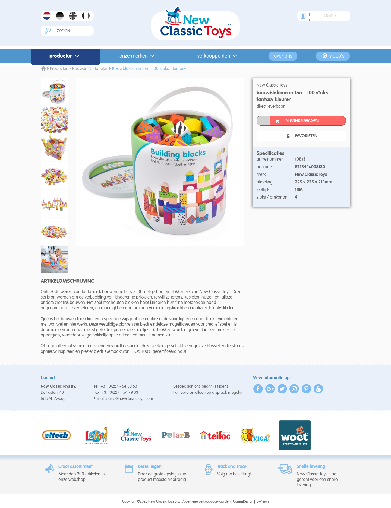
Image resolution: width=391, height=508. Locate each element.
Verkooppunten (218, 56)
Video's (333, 56)
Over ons (283, 56)
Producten (65, 56)
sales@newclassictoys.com (129, 399)
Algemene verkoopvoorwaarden (206, 501)
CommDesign (243, 501)
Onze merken (138, 56)
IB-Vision (262, 501)
